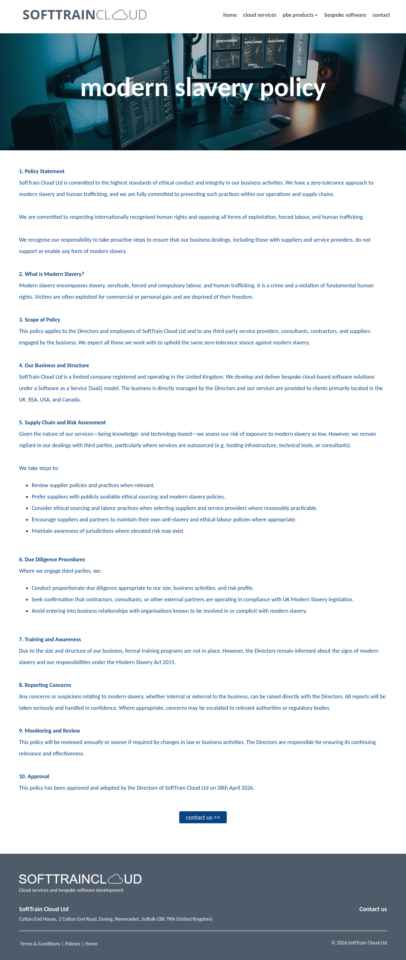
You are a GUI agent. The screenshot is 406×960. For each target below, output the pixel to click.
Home (91, 944)
